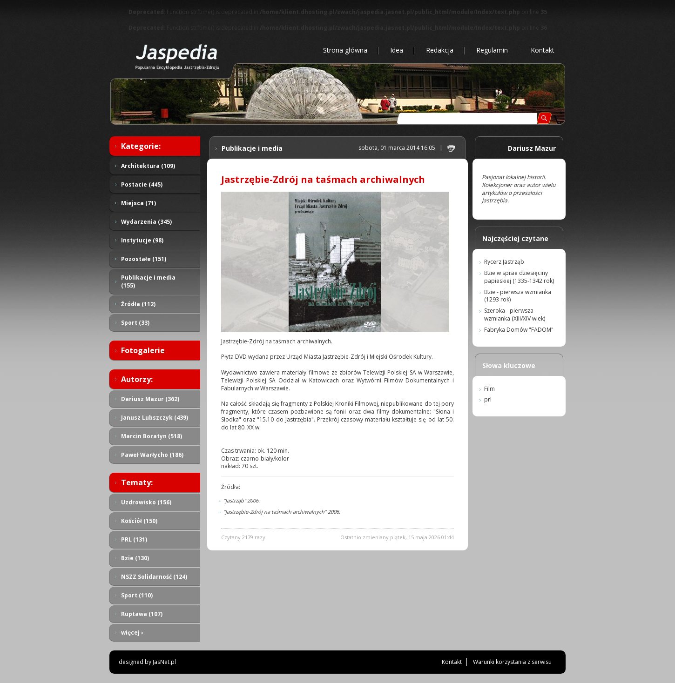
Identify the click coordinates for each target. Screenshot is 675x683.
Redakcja (439, 50)
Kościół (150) (139, 521)
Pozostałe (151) (143, 259)
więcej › (132, 632)
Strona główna (345, 50)
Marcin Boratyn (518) (151, 436)
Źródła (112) (138, 304)
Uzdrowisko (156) (146, 502)
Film (489, 389)
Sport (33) (135, 323)
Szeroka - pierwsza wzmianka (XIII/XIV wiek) (514, 314)
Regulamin (492, 50)
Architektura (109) (148, 166)
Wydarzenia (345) (146, 222)
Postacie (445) (141, 184)
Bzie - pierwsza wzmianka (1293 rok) (517, 296)
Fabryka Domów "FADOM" (519, 330)
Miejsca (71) (138, 203)
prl (488, 399)
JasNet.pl (164, 662)
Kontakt (542, 50)
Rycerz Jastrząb (504, 262)
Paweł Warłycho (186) (152, 455)
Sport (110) (137, 595)
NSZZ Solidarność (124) (154, 577)
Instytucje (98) (142, 240)
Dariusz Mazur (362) (150, 399)
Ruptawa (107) (141, 614)
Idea (396, 50)
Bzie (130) (135, 558)
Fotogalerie (143, 350)
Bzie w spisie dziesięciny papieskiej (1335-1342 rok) (519, 277)
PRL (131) (134, 539)
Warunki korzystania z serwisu (512, 662)
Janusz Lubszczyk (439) (154, 418)
